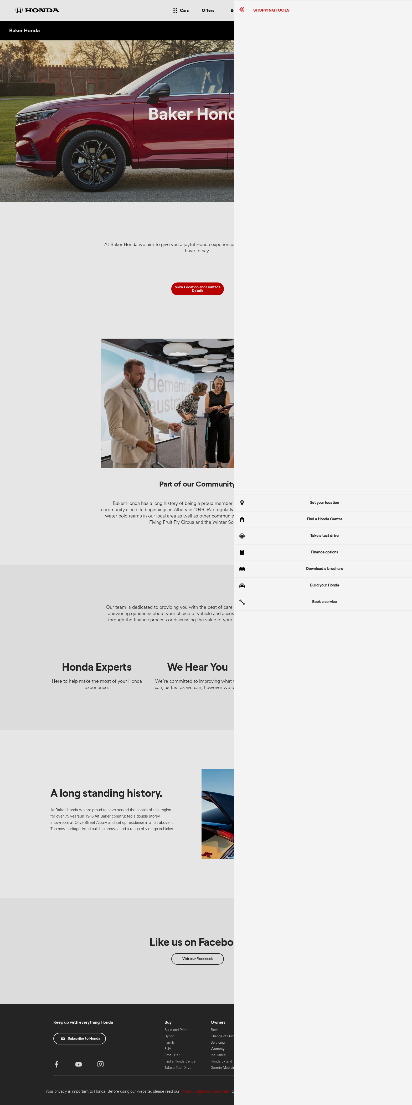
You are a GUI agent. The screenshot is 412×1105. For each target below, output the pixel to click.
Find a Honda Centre (179, 1061)
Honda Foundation (270, 1055)
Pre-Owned (265, 1067)
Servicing (218, 1042)
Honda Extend (221, 1061)
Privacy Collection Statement (205, 1091)
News (261, 1036)
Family (169, 1042)
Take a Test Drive (177, 1067)
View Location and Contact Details (197, 289)
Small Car (171, 1055)
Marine (308, 1030)
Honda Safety (267, 1061)
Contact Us (265, 1030)
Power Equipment (316, 1042)
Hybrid (169, 1036)
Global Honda (313, 1060)
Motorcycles (312, 1036)
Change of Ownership (227, 1036)
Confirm (379, 1099)
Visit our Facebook (197, 959)
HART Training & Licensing (315, 1051)
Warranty (218, 1049)
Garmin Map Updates (227, 1067)
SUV (167, 1049)
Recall (215, 1030)
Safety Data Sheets (271, 1049)
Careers (263, 1042)
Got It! (358, 560)
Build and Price (175, 1030)
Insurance (218, 1055)
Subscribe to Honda (80, 1038)
